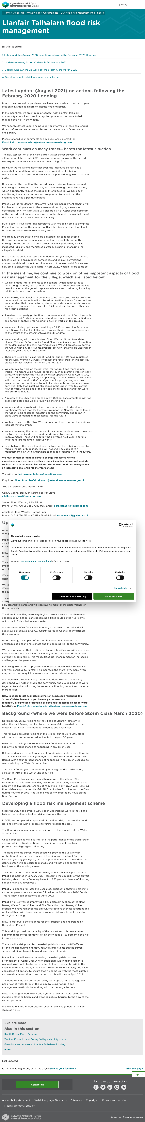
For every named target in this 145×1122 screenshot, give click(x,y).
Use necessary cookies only (72, 596)
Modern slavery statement (19, 1105)
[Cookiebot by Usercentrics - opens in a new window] (126, 525)
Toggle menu (141, 4)
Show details (120, 588)
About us (18, 12)
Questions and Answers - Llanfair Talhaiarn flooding (34, 1044)
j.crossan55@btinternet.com (71, 505)
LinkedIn (109, 1087)
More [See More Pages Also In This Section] (7, 1049)
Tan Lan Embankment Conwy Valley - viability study (35, 1039)
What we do (33, 12)
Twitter (102, 1087)
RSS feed (123, 1087)
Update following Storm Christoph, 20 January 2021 (35, 62)
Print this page (134, 1068)
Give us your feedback (62, 1068)
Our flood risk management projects (82, 12)
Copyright (92, 1100)
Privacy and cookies (114, 1100)
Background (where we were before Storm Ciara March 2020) (41, 69)
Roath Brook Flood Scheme (20, 1034)
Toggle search (133, 4)
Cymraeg (122, 4)
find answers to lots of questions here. (40, 474)
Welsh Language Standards (50, 1100)
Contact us (37, 1084)
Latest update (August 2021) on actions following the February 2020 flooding (50, 55)
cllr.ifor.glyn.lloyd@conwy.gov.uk (21, 496)
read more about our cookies (35, 561)
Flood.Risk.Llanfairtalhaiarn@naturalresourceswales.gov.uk (37, 142)
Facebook (96, 1087)
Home (7, 12)
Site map (76, 1100)
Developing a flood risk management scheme (32, 77)
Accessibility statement (16, 1100)
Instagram (116, 1087)
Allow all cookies (113, 596)
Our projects (50, 12)
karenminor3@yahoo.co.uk (73, 515)
